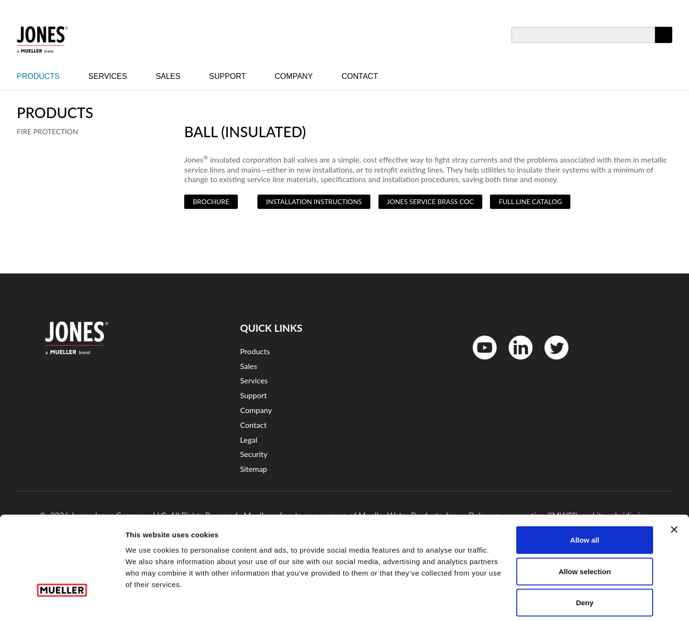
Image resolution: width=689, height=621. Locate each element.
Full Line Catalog (530, 201)
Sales (168, 76)
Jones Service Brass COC (430, 201)
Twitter (550, 361)
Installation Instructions (314, 201)
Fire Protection (47, 131)
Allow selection (584, 527)
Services (108, 76)
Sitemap (253, 468)
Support (227, 76)
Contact (360, 76)
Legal (248, 439)
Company (294, 76)
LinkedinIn (517, 361)
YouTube (480, 361)
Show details (502, 602)
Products (38, 76)
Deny (585, 558)
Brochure (211, 201)
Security (253, 453)
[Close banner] (674, 485)
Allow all (585, 495)
